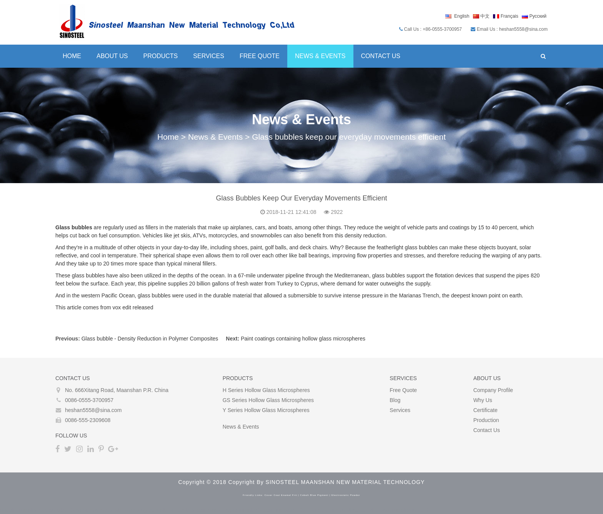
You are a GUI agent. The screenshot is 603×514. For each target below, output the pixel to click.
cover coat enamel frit (281, 495)
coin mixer (209, 510)
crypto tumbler (240, 510)
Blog (395, 400)
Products (160, 56)
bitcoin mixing (130, 510)
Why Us (482, 400)
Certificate (485, 410)
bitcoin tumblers (277, 510)
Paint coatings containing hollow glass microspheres (303, 338)
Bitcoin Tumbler (18, 510)
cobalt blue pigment (314, 495)
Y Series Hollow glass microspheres (266, 410)
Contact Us (381, 56)
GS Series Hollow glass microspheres (268, 400)
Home (72, 56)
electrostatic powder (345, 495)
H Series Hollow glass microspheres (266, 390)
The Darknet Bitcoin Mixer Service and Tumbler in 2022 (363, 510)
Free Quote (260, 56)
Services (208, 56)
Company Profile (493, 390)
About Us (112, 56)
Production (486, 420)
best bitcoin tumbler (171, 510)
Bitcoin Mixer (53, 510)
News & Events (320, 56)
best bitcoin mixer (92, 510)
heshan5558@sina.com (93, 410)
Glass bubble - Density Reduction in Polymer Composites (150, 338)
